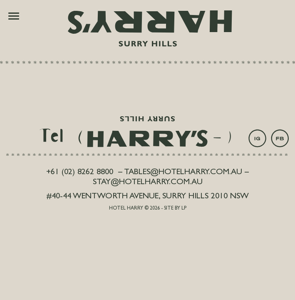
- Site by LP (173, 208)
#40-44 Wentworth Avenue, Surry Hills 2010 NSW (147, 196)
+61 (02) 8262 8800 (79, 172)
